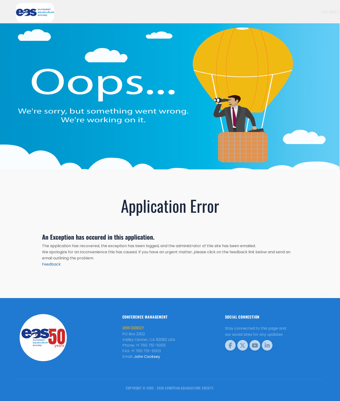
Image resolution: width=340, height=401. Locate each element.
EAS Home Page (285, 12)
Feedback (51, 264)
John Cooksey (147, 356)
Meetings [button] (311, 12)
